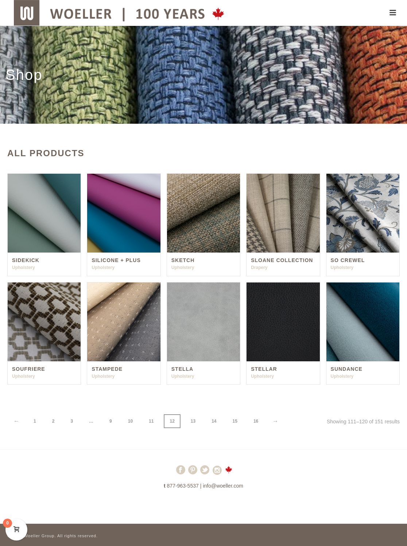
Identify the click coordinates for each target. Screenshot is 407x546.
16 (255, 421)
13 (193, 421)
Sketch (183, 260)
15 (235, 421)
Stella (182, 369)
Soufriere (28, 369)
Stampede (107, 369)
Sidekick (25, 260)
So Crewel (348, 260)
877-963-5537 (183, 486)
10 (130, 421)
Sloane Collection (282, 260)
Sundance (347, 369)
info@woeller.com (223, 486)
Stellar (264, 369)
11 (151, 421)
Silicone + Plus (116, 260)
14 (214, 421)
